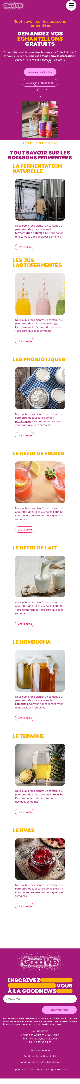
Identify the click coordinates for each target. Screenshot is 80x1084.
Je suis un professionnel (40, 82)
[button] (71, 5)
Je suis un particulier (40, 72)
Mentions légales (40, 1050)
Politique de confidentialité (40, 1056)
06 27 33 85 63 (42, 1042)
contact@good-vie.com (43, 1038)
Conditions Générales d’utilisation (40, 1062)
